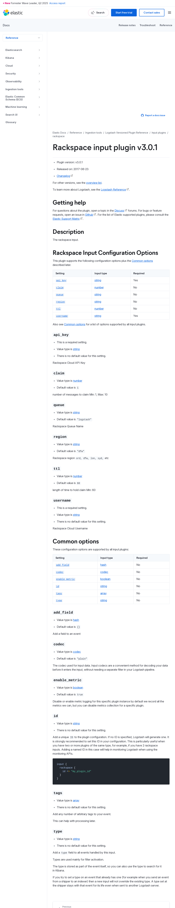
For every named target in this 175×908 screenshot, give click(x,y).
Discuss (119, 210)
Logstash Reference (113, 189)
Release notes (127, 25)
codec (104, 572)
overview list (94, 182)
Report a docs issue (153, 115)
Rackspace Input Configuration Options (105, 252)
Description (68, 231)
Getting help (69, 202)
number (99, 287)
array (103, 593)
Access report (57, 3)
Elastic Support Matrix (66, 218)
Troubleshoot (148, 25)
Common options (142, 260)
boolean (105, 579)
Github (89, 214)
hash (103, 564)
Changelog (63, 176)
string (98, 280)
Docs (6, 25)
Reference (166, 25)
